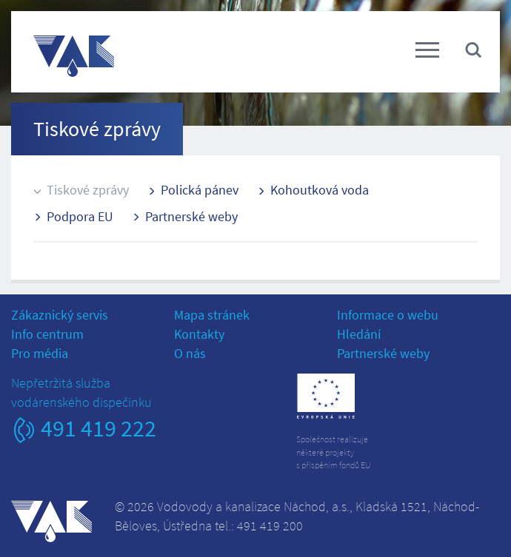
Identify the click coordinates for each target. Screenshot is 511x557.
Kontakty (199, 333)
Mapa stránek (212, 314)
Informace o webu (387, 314)
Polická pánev (199, 189)
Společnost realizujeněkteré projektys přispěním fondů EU (333, 451)
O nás (190, 353)
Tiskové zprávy (88, 189)
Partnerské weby (191, 216)
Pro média (39, 353)
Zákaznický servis (59, 314)
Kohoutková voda (319, 189)
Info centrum (47, 333)
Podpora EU (80, 216)
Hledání (359, 333)
